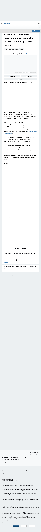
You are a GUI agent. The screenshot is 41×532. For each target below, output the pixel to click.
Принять (36, 30)
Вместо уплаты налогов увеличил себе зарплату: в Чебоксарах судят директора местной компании (20, 260)
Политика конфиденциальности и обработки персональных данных (15, 504)
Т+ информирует (15, 27)
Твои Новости (13, 452)
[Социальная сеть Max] (20, 79)
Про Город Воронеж (5, 455)
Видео (21, 49)
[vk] (6, 217)
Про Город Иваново (14, 455)
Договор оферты (17, 470)
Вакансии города (23, 27)
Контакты (28, 468)
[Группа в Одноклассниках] (34, 454)
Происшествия (13, 49)
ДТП (6, 49)
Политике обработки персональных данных (19, 30)
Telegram (3, 468)
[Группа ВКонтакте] (12, 76)
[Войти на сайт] (39, 23)
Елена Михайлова (31, 54)
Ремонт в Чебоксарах (5, 27)
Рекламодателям (17, 473)
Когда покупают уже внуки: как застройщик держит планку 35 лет (20, 268)
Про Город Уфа (23, 457)
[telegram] (10, 217)
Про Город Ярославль (24, 455)
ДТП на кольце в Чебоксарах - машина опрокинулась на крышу (20, 254)
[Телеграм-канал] (29, 76)
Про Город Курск (5, 457)
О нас (15, 468)
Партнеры (28, 473)
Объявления (4, 470)
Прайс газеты (4, 473)
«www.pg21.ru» (11, 476)
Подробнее (14, 502)
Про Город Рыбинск (14, 457)
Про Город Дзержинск (15, 459)
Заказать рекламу (32, 27)
